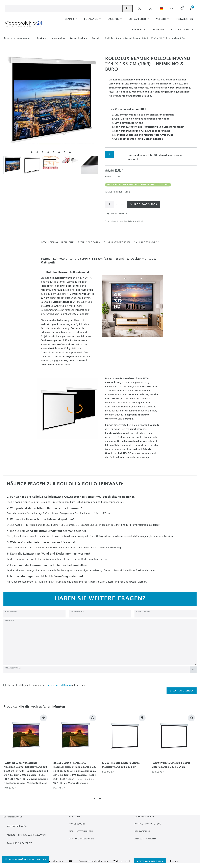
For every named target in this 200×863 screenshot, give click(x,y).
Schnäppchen (138, 19)
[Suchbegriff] (63, 8)
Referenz (158, 29)
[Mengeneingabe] (109, 204)
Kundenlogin (77, 824)
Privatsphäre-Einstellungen (25, 859)
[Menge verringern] (122, 204)
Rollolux (96, 38)
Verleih (161, 19)
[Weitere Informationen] (109, 154)
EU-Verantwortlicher (117, 242)
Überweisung (142, 831)
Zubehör (114, 19)
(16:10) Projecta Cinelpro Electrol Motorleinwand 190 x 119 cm (121, 765)
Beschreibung (49, 242)
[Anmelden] (139, 9)
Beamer (70, 19)
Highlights (68, 242)
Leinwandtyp (58, 38)
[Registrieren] (151, 9)
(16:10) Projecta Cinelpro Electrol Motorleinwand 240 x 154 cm (171, 765)
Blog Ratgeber (181, 29)
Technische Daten (89, 242)
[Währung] (171, 8)
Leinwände (91, 19)
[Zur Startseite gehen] (16, 39)
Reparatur (139, 29)
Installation (184, 19)
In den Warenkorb (143, 204)
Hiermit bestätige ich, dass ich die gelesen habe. (47, 685)
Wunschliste (117, 214)
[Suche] (127, 8)
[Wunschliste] (182, 8)
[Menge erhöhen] (117, 204)
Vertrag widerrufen (81, 839)
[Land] (161, 8)
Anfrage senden (181, 691)
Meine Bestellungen (81, 831)
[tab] (50, 242)
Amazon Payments (145, 839)
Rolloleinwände (78, 38)
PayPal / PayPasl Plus (147, 824)
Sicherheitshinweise (146, 242)
